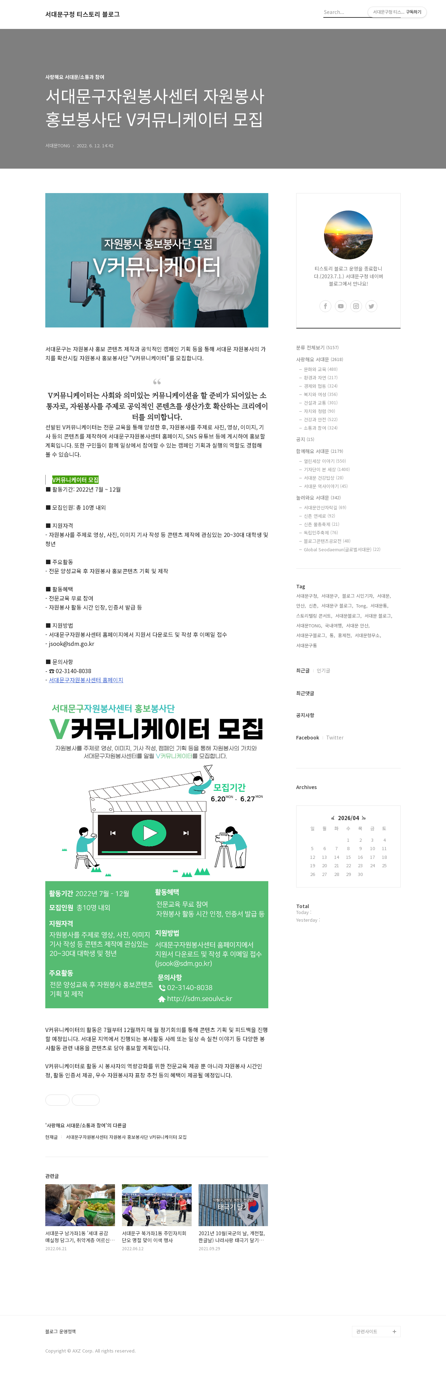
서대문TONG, (309, 625)
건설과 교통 (321, 402)
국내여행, (334, 625)
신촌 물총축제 (321, 524)
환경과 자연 (321, 377)
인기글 (323, 670)
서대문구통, (307, 645)
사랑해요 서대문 (319, 359)
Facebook (307, 737)
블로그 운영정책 (60, 1331)
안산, (301, 605)
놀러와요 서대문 (318, 497)
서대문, (384, 595)
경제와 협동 (321, 386)
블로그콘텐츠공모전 (327, 541)
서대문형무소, (368, 635)
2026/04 (348, 817)
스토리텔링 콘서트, (314, 615)
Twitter (335, 737)
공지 (305, 439)
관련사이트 (366, 1331)
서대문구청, (307, 595)
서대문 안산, (358, 625)
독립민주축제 (321, 532)
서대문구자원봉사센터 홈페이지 (86, 680)
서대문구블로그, (311, 635)
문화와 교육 (321, 369)
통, (332, 635)
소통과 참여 (321, 428)
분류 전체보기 (317, 347)
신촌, (313, 605)
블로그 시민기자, (358, 595)
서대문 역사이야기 (326, 486)
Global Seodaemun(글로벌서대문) (342, 549)
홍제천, (345, 635)
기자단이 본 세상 (327, 469)
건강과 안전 (321, 419)
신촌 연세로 (319, 516)
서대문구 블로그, (337, 605)
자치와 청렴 (319, 411)
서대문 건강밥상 (324, 477)
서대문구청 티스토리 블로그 (82, 14)
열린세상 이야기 (325, 461)
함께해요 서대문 (319, 451)
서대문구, (330, 595)
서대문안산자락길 (325, 507)
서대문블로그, (348, 615)
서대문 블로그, (378, 615)
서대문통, (379, 605)
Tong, (362, 605)
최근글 (303, 670)
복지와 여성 (321, 394)
